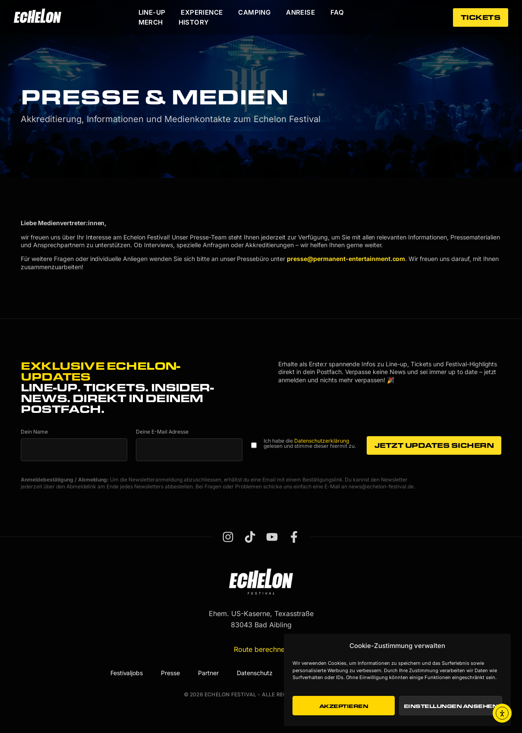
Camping (254, 12)
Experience (202, 12)
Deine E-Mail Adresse (162, 431)
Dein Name (34, 431)
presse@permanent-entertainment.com (346, 258)
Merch (150, 22)
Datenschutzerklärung (321, 440)
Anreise (300, 12)
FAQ (337, 12)
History (194, 22)
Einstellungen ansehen (451, 705)
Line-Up (152, 12)
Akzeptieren (343, 705)
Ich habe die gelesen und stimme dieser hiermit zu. (310, 443)
